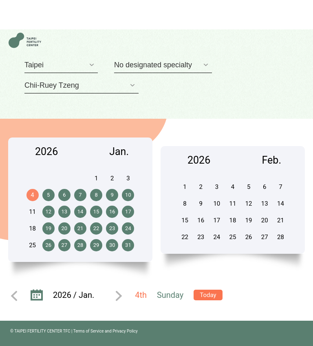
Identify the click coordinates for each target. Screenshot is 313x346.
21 (80, 228)
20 (65, 228)
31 (128, 245)
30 (112, 245)
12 (48, 211)
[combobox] (61, 65)
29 (96, 245)
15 (96, 211)
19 (48, 228)
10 (128, 195)
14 (80, 211)
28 (80, 245)
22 (96, 228)
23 (112, 228)
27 (65, 245)
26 (48, 245)
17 (128, 211)
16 (112, 211)
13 (65, 211)
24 (128, 228)
